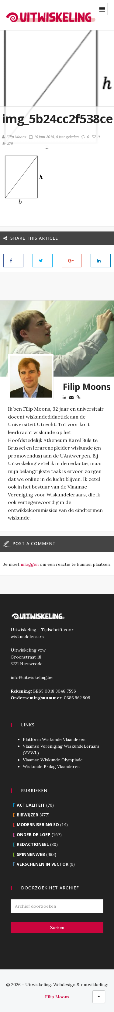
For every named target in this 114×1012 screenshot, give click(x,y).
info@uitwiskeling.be (32, 677)
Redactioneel (33, 844)
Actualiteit (31, 805)
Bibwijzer (27, 815)
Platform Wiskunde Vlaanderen (54, 739)
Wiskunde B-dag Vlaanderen (51, 766)
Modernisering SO (38, 824)
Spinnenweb (31, 854)
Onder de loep (33, 834)
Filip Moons (14, 136)
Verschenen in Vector (42, 864)
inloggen (30, 564)
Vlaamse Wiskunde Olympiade (53, 760)
